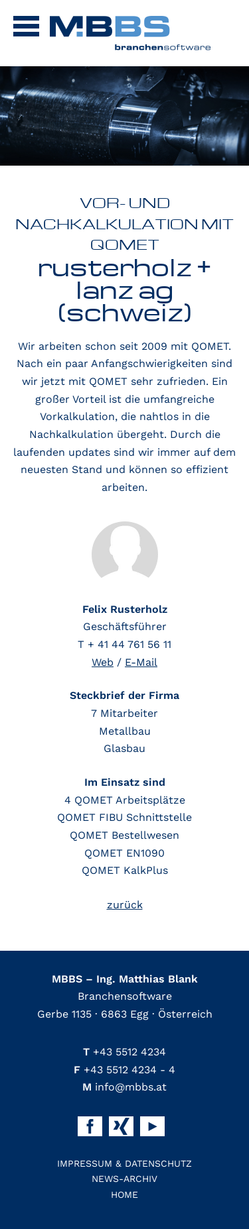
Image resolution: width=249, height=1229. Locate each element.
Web (103, 662)
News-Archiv (124, 1178)
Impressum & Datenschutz (124, 1163)
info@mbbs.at (124, 1087)
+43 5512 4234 (124, 1051)
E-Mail (141, 662)
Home (124, 1194)
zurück (125, 904)
